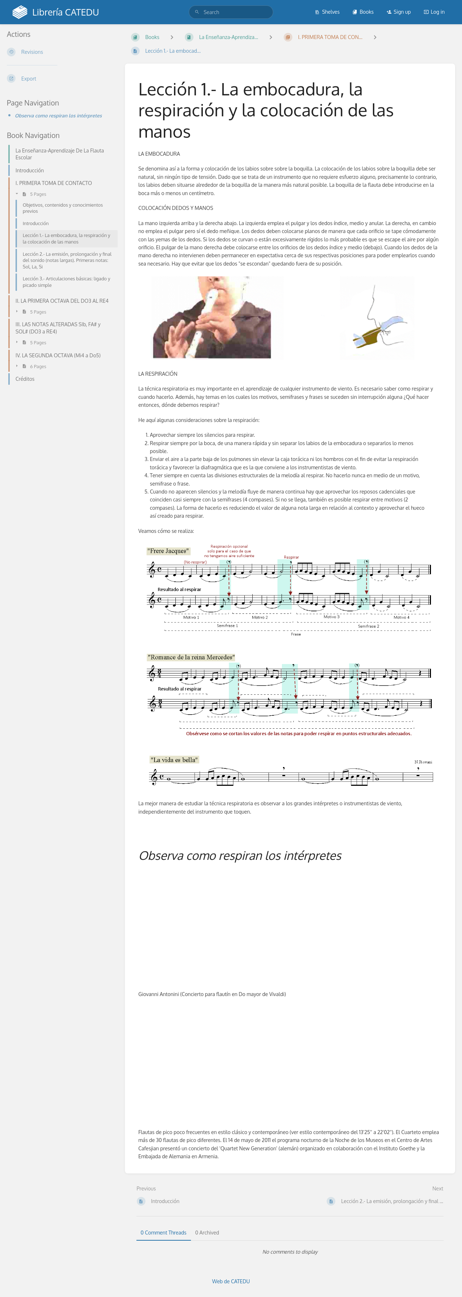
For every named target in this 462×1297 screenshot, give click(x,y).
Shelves (327, 12)
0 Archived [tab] (207, 1232)
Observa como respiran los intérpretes (58, 115)
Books (363, 12)
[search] (231, 12)
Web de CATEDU (231, 1281)
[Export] (60, 78)
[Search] (197, 12)
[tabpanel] (290, 1252)
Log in (434, 12)
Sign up (399, 12)
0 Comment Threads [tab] (164, 1232)
